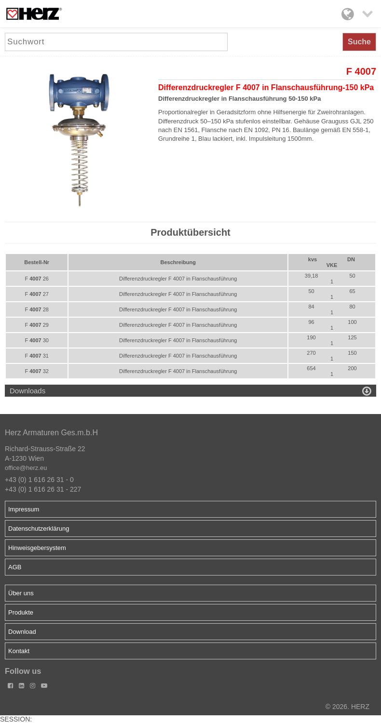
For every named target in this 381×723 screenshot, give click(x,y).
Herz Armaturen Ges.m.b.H (51, 432)
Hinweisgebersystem (37, 547)
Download (22, 631)
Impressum (23, 509)
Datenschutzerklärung (38, 528)
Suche (359, 42)
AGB (14, 567)
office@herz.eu (26, 467)
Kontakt (18, 651)
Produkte (20, 612)
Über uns (21, 593)
